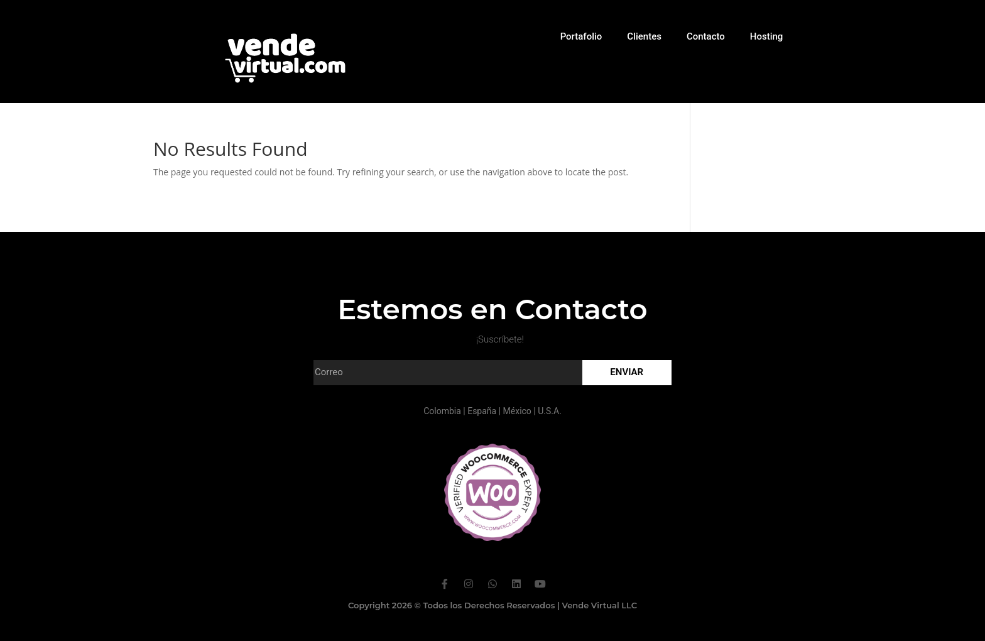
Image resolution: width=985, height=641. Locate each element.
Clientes (644, 36)
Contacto (706, 36)
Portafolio (581, 36)
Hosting (766, 36)
